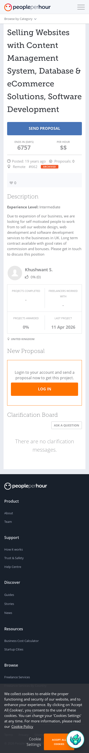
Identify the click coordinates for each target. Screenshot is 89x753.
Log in (44, 389)
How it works (13, 549)
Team (8, 521)
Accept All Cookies (59, 742)
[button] (80, 7)
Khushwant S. (39, 269)
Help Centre (12, 567)
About (8, 513)
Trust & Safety (14, 558)
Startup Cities (13, 649)
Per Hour (63, 142)
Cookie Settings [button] (34, 741)
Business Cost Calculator (21, 641)
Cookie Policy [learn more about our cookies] (22, 726)
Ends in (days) (23, 142)
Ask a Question (66, 425)
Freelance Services (17, 677)
